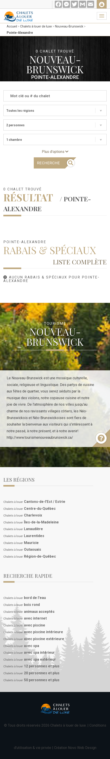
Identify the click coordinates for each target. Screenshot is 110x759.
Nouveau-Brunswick (69, 26)
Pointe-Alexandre (20, 32)
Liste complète (80, 261)
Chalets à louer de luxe (36, 26)
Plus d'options (55, 152)
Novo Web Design (82, 748)
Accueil (12, 26)
